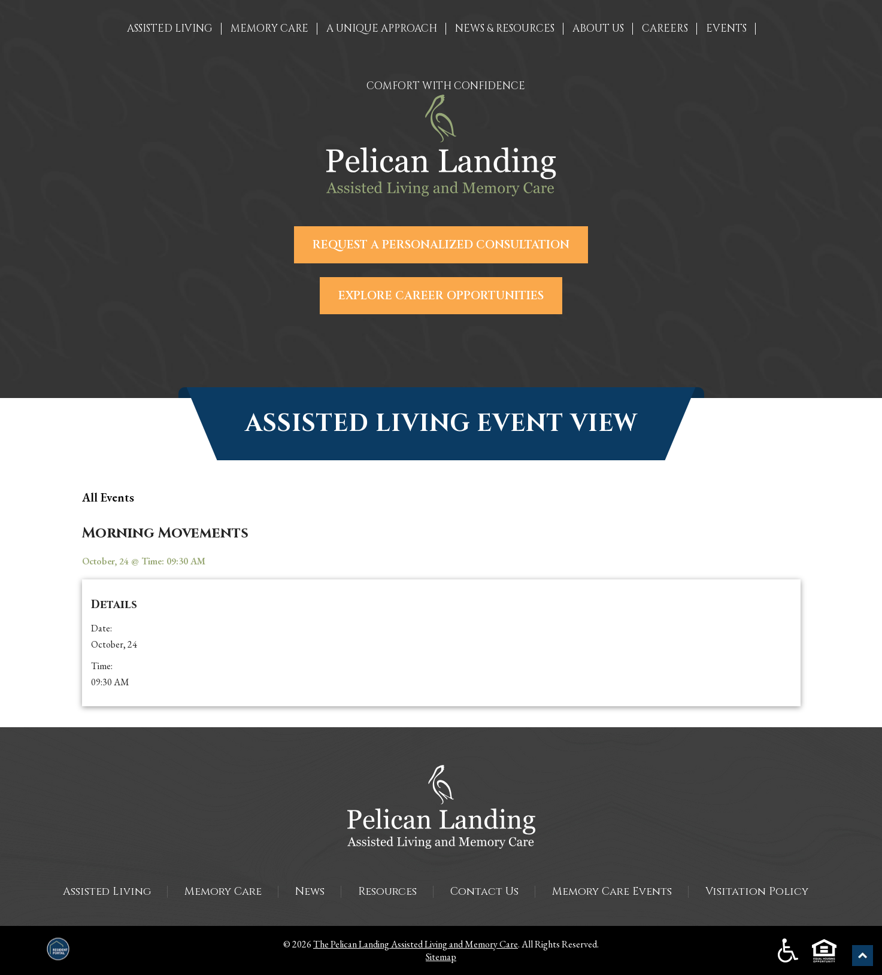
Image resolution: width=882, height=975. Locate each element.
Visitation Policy (756, 891)
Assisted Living (107, 891)
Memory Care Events (612, 891)
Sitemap (441, 956)
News (310, 891)
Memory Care (223, 891)
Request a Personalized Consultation (441, 245)
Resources (387, 891)
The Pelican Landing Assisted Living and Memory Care (415, 944)
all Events (108, 497)
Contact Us (484, 891)
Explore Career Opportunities (441, 295)
